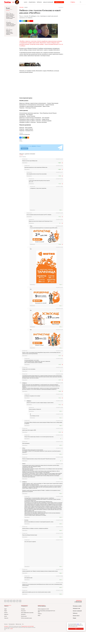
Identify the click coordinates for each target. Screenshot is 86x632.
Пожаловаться (24, 162)
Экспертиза (23, 614)
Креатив (5, 612)
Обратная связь (18, 624)
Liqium (11, 628)
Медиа (5, 610)
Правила (24, 156)
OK (76, 628)
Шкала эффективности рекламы (27, 612)
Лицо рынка (23, 610)
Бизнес (5, 616)
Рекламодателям (12, 624)
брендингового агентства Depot (28, 626)
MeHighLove (24, 382)
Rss (22, 624)
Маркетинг (6, 614)
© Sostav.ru (6, 626)
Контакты (6, 624)
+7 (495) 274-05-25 (78, 601)
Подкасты (40, 613)
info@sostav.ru (79, 600)
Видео (8, 8)
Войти (20, 156)
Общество (6, 618)
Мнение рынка (24, 616)
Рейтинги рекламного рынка (26, 618)
